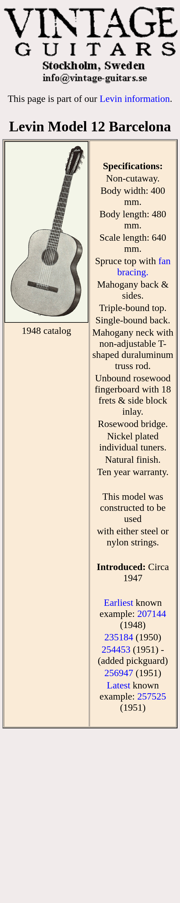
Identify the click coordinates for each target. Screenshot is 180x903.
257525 (151, 696)
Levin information (134, 98)
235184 (118, 637)
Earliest (118, 602)
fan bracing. (144, 266)
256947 (118, 672)
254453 (116, 649)
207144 (151, 613)
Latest (118, 685)
